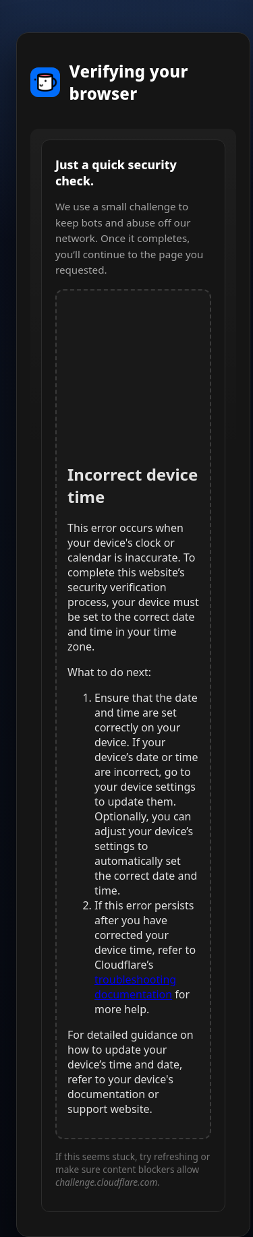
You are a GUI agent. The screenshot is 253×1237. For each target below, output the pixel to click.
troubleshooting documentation (135, 987)
